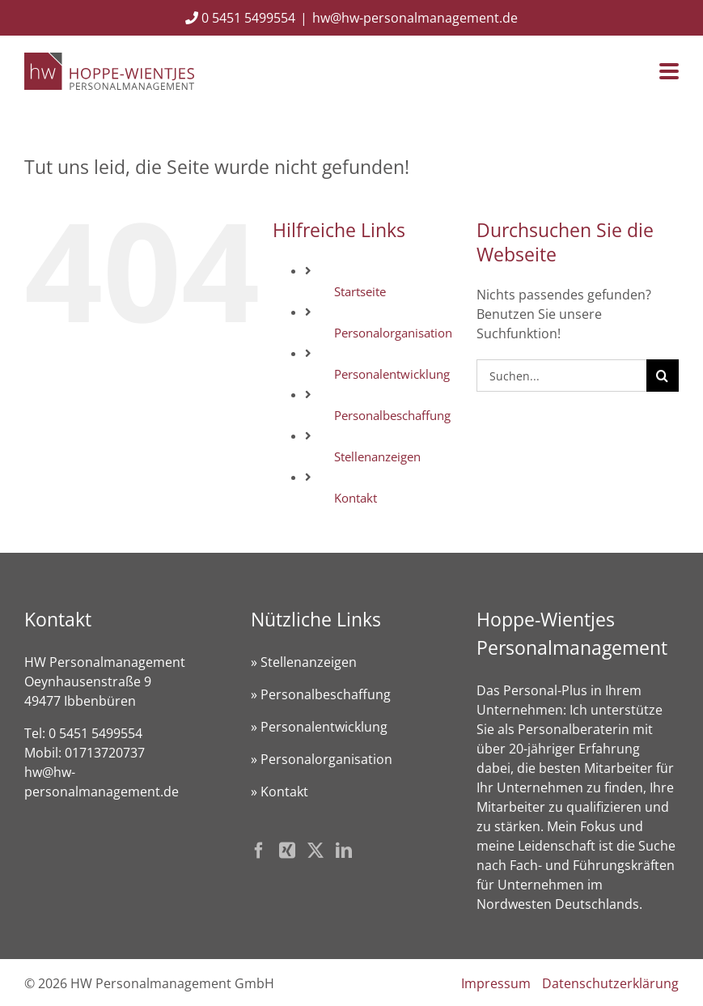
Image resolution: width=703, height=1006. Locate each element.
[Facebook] (259, 851)
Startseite (360, 291)
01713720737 (105, 753)
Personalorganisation (393, 333)
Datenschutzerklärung (610, 983)
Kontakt (355, 498)
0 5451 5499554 (240, 18)
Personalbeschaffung (392, 415)
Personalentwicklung (392, 374)
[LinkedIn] (344, 851)
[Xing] (287, 851)
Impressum (496, 983)
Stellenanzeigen (377, 456)
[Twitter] (315, 851)
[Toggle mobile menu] (669, 72)
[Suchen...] (561, 375)
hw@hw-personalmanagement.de (415, 18)
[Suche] (662, 375)
